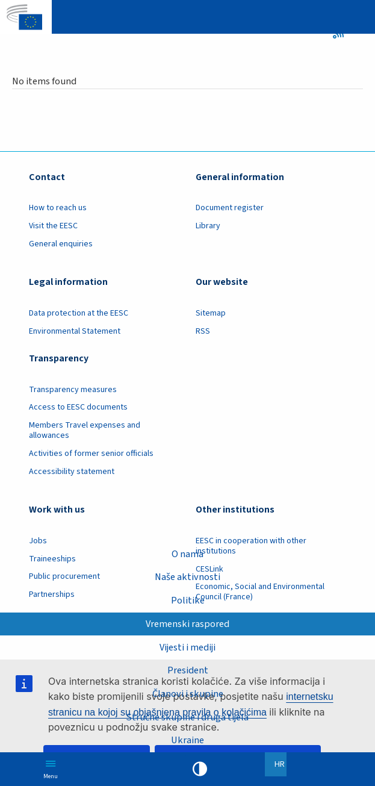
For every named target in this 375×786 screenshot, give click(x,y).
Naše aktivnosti (187, 577)
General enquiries (61, 244)
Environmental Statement (74, 331)
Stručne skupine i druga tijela (187, 717)
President (187, 670)
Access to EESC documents (78, 407)
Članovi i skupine (187, 694)
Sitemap (211, 313)
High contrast (199, 769)
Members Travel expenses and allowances (84, 430)
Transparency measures (73, 390)
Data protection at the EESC (78, 313)
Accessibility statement (71, 472)
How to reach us (58, 208)
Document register (230, 208)
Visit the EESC (53, 226)
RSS (342, 33)
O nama (187, 554)
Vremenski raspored (187, 624)
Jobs (38, 541)
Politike (188, 600)
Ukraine (187, 740)
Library (208, 226)
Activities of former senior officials (91, 454)
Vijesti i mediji (187, 647)
